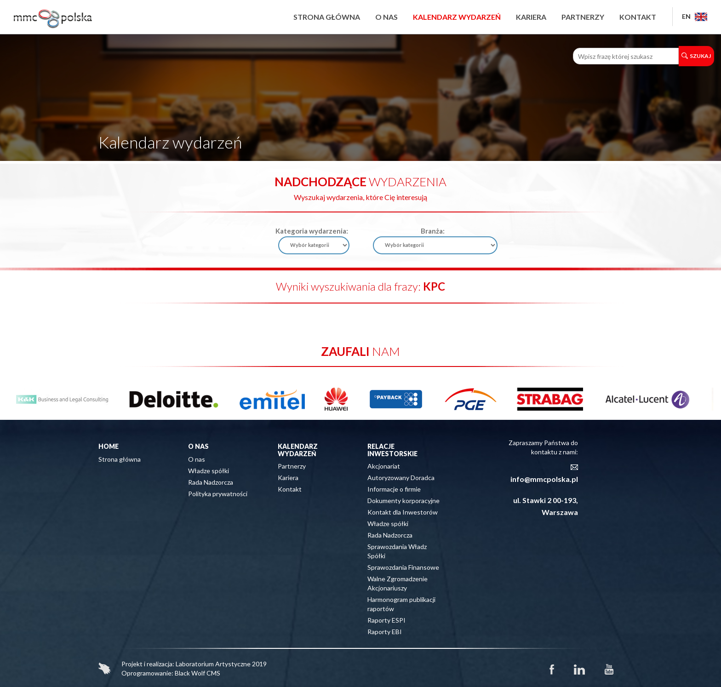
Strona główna (326, 16)
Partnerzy (582, 16)
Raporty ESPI (386, 620)
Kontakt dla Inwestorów (402, 512)
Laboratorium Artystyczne (213, 664)
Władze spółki (208, 471)
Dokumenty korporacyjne (403, 500)
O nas (386, 16)
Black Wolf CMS (197, 673)
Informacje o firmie (394, 489)
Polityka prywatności (217, 494)
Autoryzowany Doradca (401, 477)
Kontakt (637, 16)
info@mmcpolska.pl (544, 479)
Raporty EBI (384, 631)
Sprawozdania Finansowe (403, 567)
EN (694, 16)
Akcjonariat (383, 466)
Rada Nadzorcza (210, 482)
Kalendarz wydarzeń (457, 16)
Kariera (531, 16)
